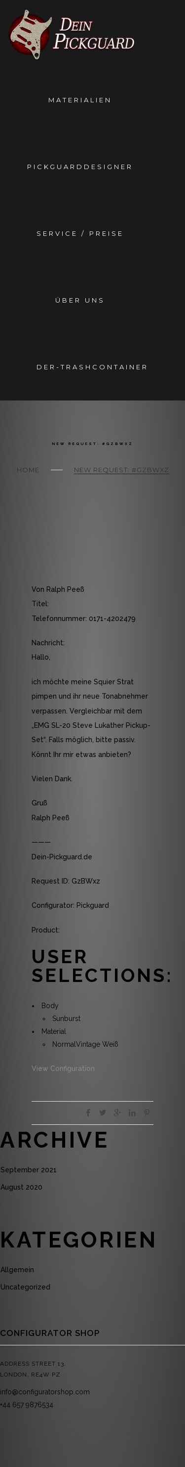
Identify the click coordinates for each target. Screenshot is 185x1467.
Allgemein (17, 1270)
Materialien (80, 100)
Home (28, 470)
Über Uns (80, 300)
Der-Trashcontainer (92, 367)
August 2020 (21, 1187)
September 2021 (28, 1170)
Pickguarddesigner (80, 167)
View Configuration (63, 1068)
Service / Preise (80, 233)
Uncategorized (25, 1287)
